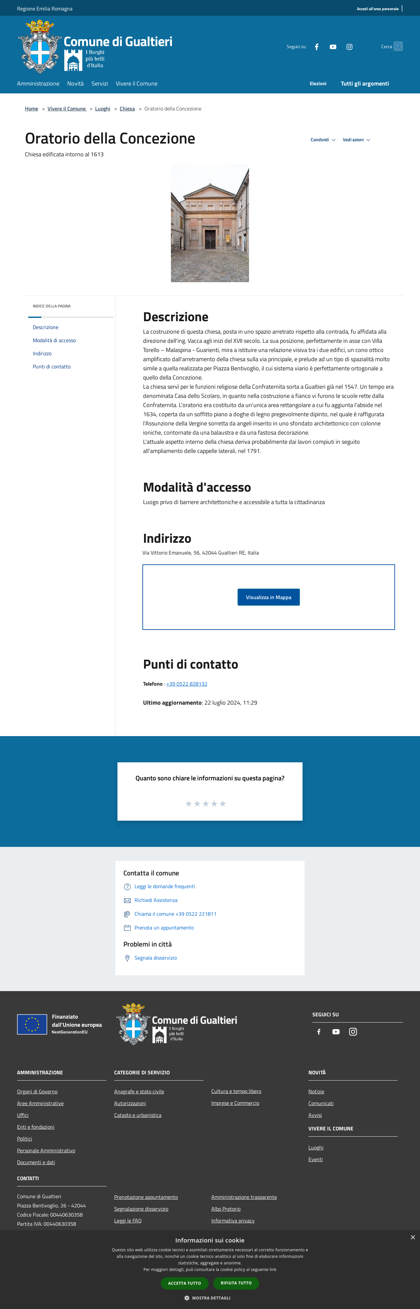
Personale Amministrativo (46, 1150)
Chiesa (127, 108)
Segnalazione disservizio (141, 1209)
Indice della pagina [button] (52, 306)
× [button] (412, 1237)
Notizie (316, 1091)
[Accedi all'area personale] (378, 9)
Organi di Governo (37, 1091)
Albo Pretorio (226, 1209)
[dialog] (210, 1270)
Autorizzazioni (130, 1103)
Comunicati (321, 1103)
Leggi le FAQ (128, 1220)
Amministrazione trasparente (244, 1197)
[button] (210, 1298)
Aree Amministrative (40, 1103)
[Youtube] (320, 46)
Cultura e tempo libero (236, 1091)
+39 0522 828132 (186, 684)
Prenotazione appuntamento (146, 1197)
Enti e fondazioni (35, 1127)
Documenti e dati (36, 1162)
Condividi (324, 140)
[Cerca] (395, 46)
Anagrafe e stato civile (139, 1091)
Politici (24, 1139)
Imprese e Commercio (235, 1103)
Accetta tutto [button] (184, 1283)
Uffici (23, 1115)
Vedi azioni (357, 140)
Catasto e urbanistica (137, 1115)
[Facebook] (303, 46)
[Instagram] (336, 46)
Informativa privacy (233, 1220)
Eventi (315, 1159)
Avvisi (315, 1115)
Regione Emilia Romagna (45, 8)
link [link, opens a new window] (273, 1269)
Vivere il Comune (67, 108)
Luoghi (102, 108)
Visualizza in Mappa (268, 597)
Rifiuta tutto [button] (236, 1283)
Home (31, 108)
